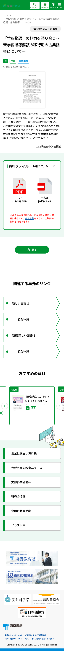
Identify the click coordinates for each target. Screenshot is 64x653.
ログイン (53, 5)
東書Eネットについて (14, 637)
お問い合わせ (10, 641)
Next (59, 408)
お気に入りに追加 (47, 29)
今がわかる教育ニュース (26, 470)
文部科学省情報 (21, 484)
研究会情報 (18, 498)
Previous (4, 408)
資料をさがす (34, 5)
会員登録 (29, 218)
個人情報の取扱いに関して (43, 641)
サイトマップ (24, 641)
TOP (5, 15)
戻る (32, 250)
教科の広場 (44, 5)
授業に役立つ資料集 (24, 455)
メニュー (59, 5)
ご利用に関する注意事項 (35, 637)
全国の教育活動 (21, 513)
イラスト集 (18, 527)
